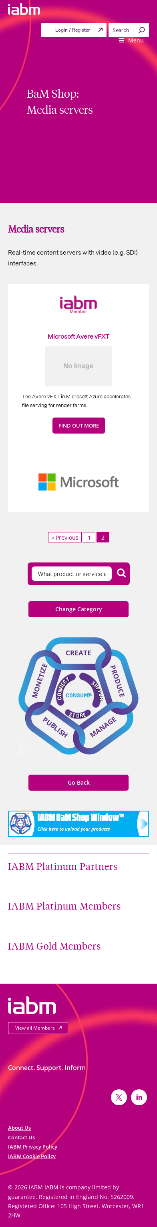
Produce (117, 681)
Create (78, 652)
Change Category (78, 609)
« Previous (64, 537)
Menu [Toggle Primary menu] (130, 40)
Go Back (79, 782)
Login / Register (72, 30)
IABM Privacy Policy (32, 1146)
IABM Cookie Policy (32, 1156)
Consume (78, 695)
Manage (103, 726)
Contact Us (21, 1137)
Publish (55, 727)
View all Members (35, 1027)
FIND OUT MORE (78, 425)
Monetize (40, 680)
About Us (19, 1127)
